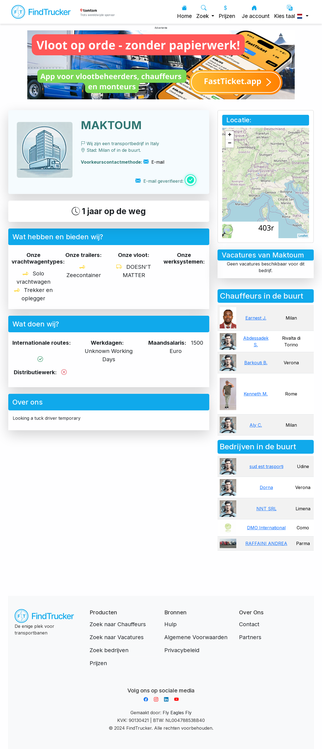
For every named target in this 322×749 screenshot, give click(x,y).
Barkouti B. (255, 362)
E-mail (153, 162)
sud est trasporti (266, 466)
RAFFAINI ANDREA (266, 543)
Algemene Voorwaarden (195, 637)
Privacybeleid (181, 650)
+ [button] (230, 135)
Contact (249, 624)
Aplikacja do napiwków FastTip (161, 684)
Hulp (170, 624)
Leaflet (303, 235)
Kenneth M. (256, 394)
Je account (256, 12)
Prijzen (227, 12)
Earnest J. (255, 318)
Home (184, 12)
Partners (250, 637)
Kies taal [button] (289, 12)
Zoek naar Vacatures (117, 637)
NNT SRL (266, 508)
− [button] (230, 143)
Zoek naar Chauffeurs (118, 624)
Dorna (266, 487)
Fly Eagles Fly (177, 712)
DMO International (266, 527)
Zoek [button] (203, 12)
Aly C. (255, 425)
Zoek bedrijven (109, 650)
